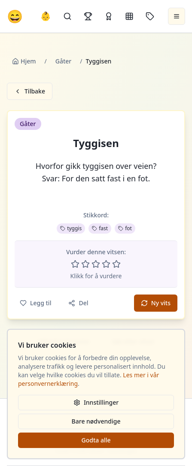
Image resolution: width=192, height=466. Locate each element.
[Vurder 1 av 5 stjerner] (75, 264)
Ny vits (156, 303)
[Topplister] (88, 16)
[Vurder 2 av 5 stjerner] (85, 264)
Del (78, 303)
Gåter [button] (28, 124)
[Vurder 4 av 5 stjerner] (106, 264)
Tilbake (29, 91)
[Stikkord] (150, 16)
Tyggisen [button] (96, 143)
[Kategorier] (129, 16)
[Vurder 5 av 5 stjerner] (116, 264)
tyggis (71, 228)
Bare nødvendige (96, 421)
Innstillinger (96, 402)
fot (125, 228)
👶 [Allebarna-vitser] (45, 16)
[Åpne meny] (176, 16)
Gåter (63, 61)
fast (100, 228)
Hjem (24, 61)
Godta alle (95, 440)
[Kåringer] (108, 16)
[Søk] (67, 16)
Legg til (35, 303)
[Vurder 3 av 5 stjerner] (96, 264)
